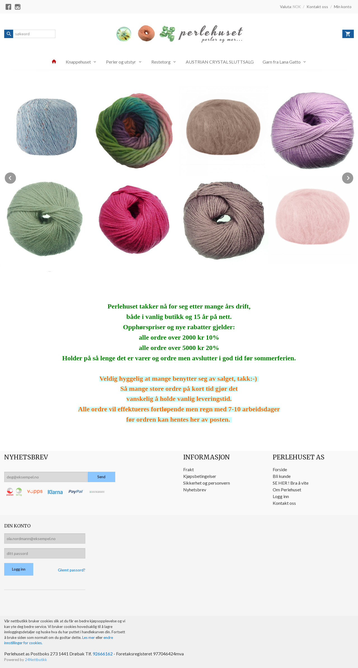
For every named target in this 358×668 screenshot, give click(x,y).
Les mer (89, 637)
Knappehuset (78, 61)
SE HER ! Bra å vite (290, 482)
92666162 (103, 653)
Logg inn (281, 496)
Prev (16, 177)
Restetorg (161, 61)
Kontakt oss (284, 503)
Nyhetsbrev (194, 489)
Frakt (188, 469)
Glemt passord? (71, 569)
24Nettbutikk (36, 659)
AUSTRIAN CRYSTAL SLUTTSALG (220, 61)
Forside (280, 469)
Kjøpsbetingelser (199, 476)
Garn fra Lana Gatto (282, 61)
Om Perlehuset (287, 489)
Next (353, 177)
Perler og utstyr (121, 61)
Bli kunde (282, 476)
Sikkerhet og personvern (206, 482)
